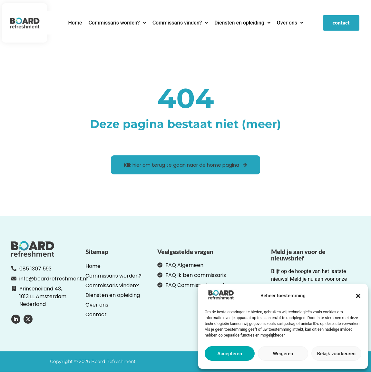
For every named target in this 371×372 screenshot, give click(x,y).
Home (75, 23)
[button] (358, 296)
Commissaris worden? (117, 23)
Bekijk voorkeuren (336, 354)
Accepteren (229, 354)
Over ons (290, 23)
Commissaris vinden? (180, 23)
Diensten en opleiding (242, 23)
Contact (96, 314)
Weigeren (283, 354)
